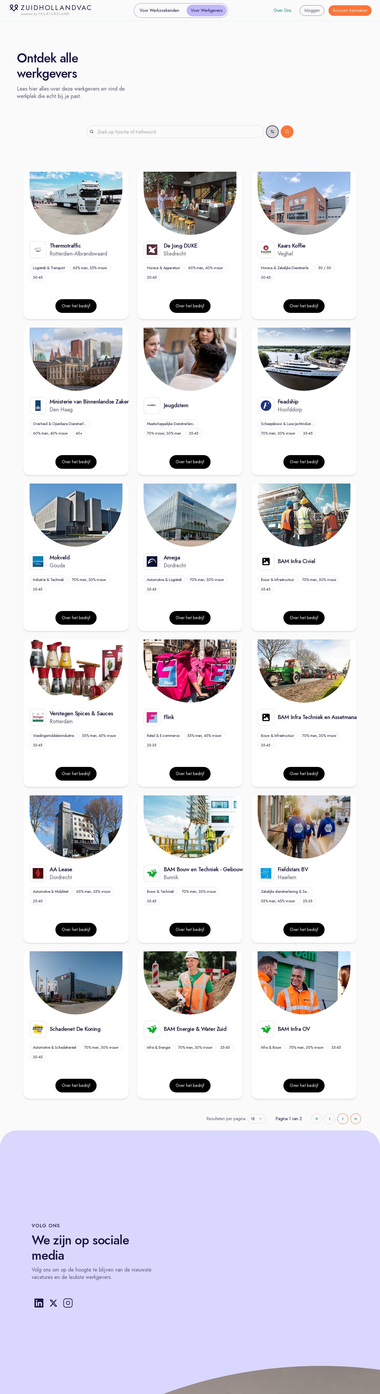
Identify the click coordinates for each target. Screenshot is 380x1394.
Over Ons (282, 10)
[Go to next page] (342, 1119)
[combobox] (257, 1119)
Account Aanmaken (350, 10)
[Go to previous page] (329, 1119)
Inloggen (312, 10)
